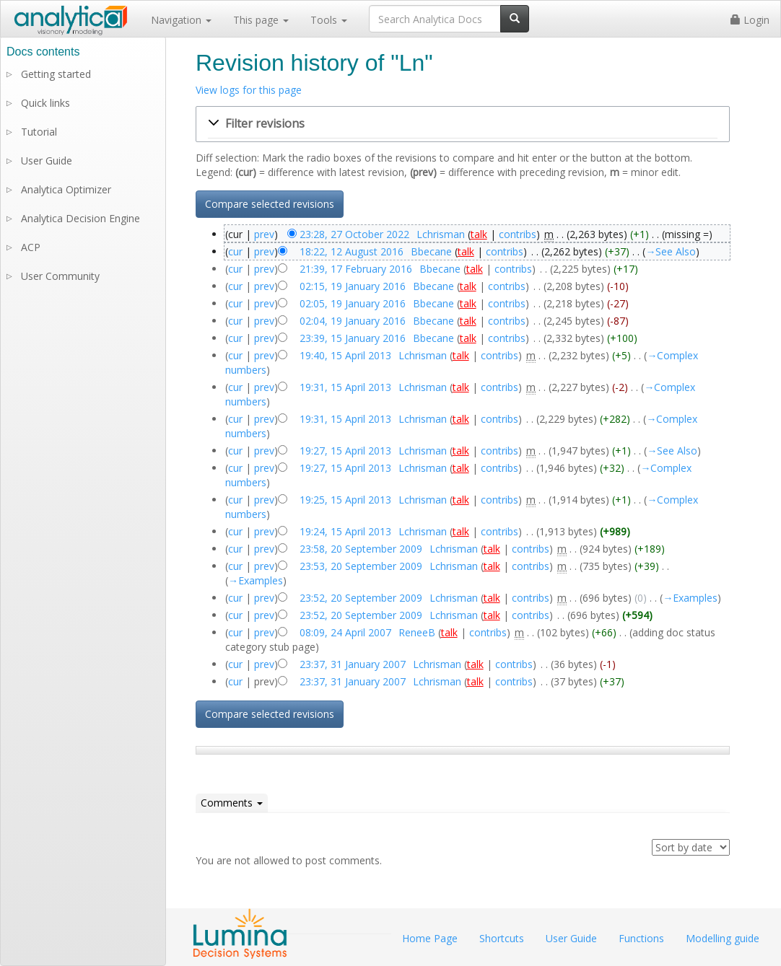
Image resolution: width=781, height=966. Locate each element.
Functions (641, 938)
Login (749, 20)
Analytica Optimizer (66, 189)
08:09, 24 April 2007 (345, 632)
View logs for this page (249, 90)
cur (235, 251)
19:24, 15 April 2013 (345, 531)
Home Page (430, 938)
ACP (30, 247)
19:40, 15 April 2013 (345, 355)
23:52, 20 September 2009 (361, 598)
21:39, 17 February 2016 (356, 269)
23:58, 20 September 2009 (361, 549)
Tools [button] (328, 20)
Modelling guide (722, 938)
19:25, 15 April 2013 (345, 499)
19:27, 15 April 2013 (345, 450)
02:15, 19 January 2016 (353, 286)
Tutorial (39, 132)
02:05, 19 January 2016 (353, 303)
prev (264, 234)
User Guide (46, 160)
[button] (462, 124)
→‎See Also (670, 251)
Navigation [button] (181, 20)
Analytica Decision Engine (80, 218)
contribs (517, 234)
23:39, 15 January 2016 (353, 338)
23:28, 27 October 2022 (354, 234)
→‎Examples (255, 580)
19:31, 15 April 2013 (345, 387)
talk (479, 234)
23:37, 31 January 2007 (353, 664)
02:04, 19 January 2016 (353, 321)
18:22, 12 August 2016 (351, 251)
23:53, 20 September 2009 (361, 566)
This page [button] (261, 20)
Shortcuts (501, 938)
